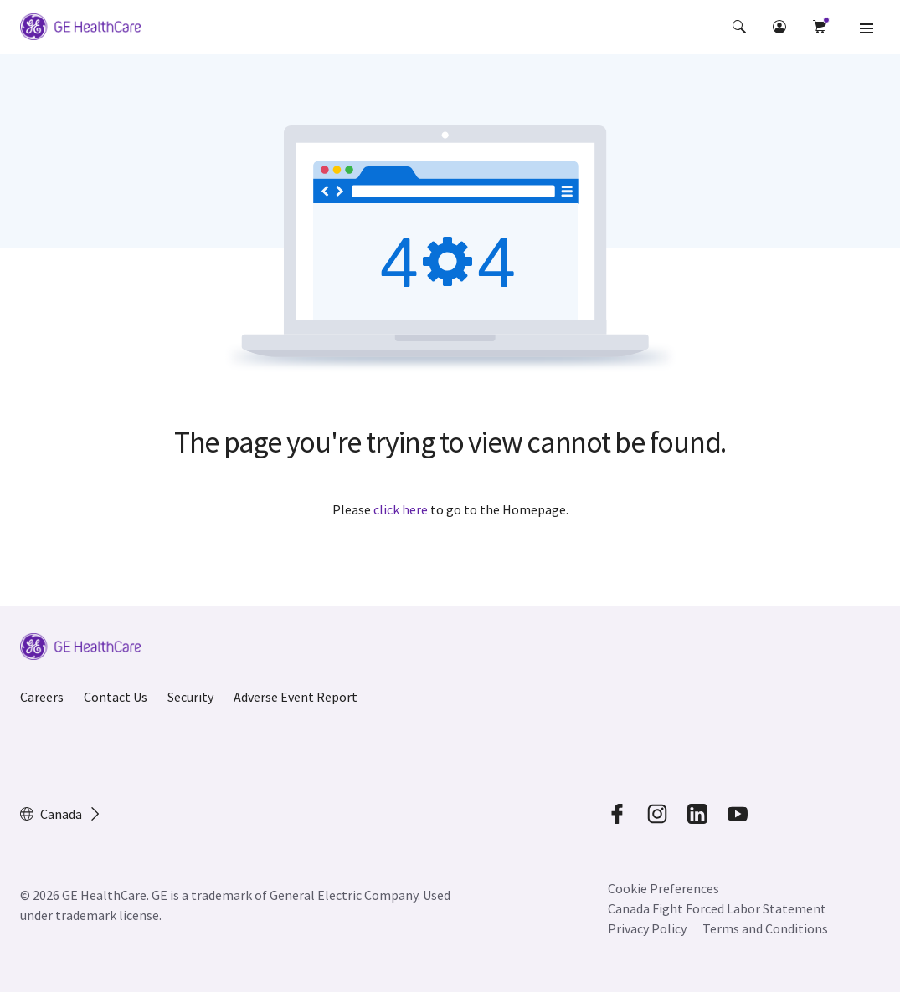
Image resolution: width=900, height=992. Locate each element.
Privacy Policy (647, 928)
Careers (42, 696)
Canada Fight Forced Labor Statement (717, 908)
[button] (739, 27)
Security (190, 696)
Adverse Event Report (295, 696)
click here (400, 509)
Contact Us (115, 696)
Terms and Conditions (765, 928)
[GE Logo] (80, 29)
